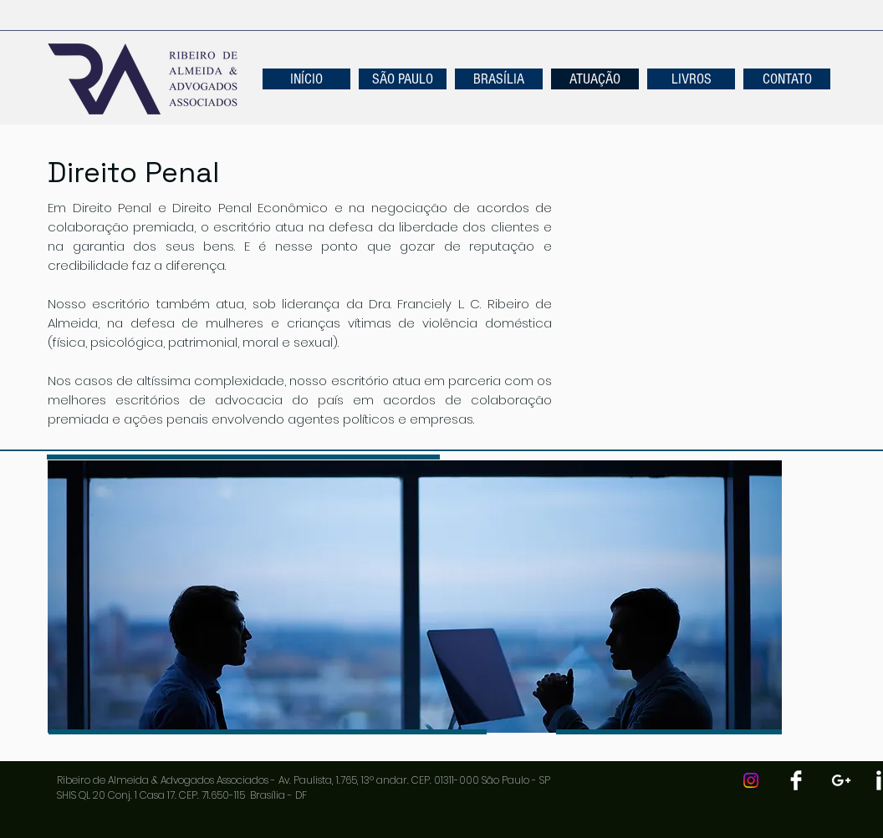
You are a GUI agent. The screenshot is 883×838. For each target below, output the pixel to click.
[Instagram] (751, 780)
